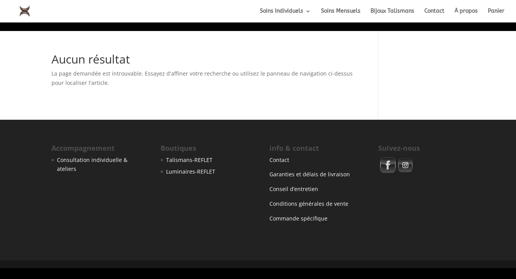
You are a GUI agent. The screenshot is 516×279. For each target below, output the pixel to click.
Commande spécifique (298, 218)
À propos (466, 11)
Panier (496, 11)
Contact (434, 11)
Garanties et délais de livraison (309, 174)
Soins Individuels (281, 11)
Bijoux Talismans (392, 11)
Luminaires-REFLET (190, 171)
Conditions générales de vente (308, 203)
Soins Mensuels (340, 11)
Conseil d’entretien (293, 189)
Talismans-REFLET (189, 160)
